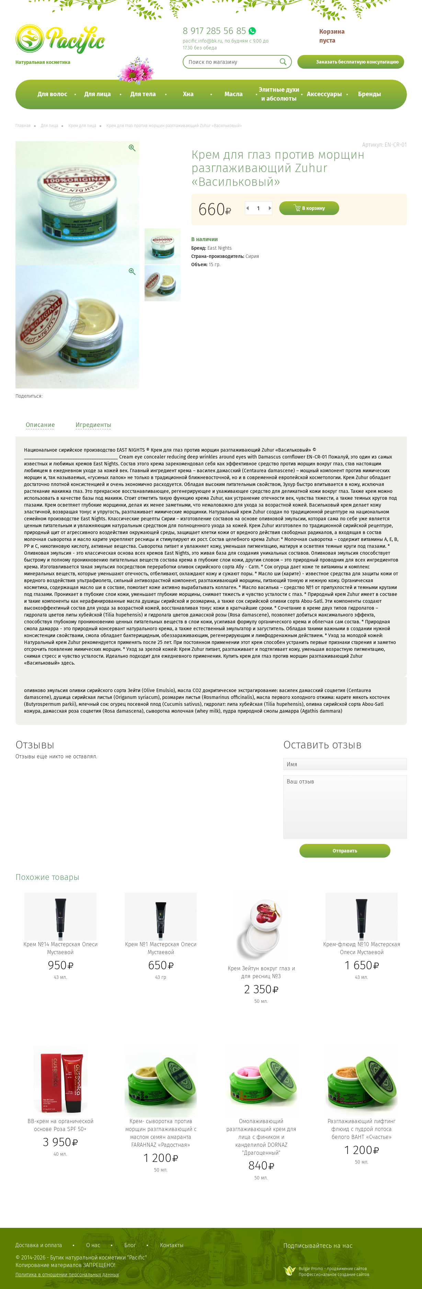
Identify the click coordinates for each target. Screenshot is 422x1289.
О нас (93, 1245)
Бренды (369, 94)
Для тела (143, 94)
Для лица (97, 94)
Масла (234, 94)
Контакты (171, 1245)
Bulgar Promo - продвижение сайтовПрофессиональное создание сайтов (334, 1271)
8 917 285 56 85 (214, 30)
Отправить (345, 851)
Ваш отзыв (300, 781)
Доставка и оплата (38, 1245)
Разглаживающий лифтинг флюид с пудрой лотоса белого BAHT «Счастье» (362, 1129)
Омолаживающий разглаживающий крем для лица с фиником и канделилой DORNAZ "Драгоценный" (261, 1137)
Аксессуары (324, 94)
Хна (188, 94)
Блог (130, 1245)
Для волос (52, 94)
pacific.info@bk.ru (202, 41)
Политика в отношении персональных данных (67, 1275)
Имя (292, 764)
